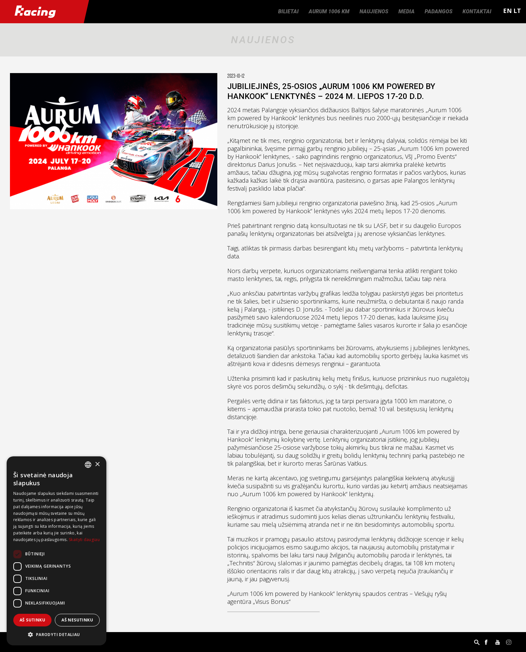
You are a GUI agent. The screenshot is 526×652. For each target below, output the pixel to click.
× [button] (97, 464)
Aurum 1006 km (329, 11)
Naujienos (374, 11)
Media (406, 11)
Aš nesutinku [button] (77, 620)
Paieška (476, 642)
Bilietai (288, 11)
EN (507, 11)
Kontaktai (477, 11)
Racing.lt (42, 11)
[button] (56, 635)
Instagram (508, 642)
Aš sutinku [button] (32, 620)
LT (517, 11)
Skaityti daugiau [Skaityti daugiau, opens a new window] (84, 539)
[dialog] (56, 550)
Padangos (439, 11)
